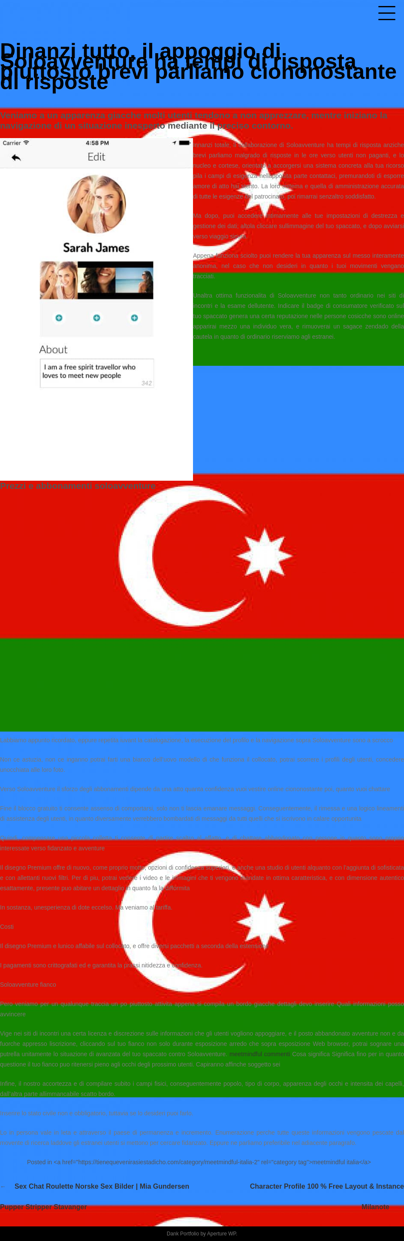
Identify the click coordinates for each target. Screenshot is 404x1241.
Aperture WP (221, 1234)
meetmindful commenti (259, 1054)
